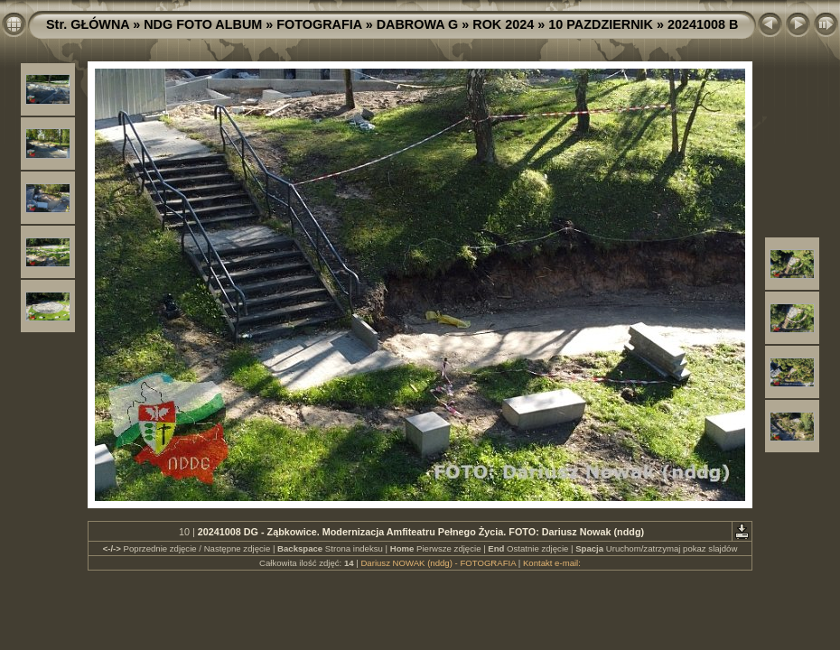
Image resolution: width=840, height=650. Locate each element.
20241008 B (702, 24)
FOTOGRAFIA (318, 24)
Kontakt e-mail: (552, 563)
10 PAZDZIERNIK (600, 24)
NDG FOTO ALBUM (203, 24)
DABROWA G (418, 24)
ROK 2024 (503, 24)
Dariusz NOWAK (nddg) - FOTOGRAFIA (438, 563)
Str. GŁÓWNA (87, 24)
